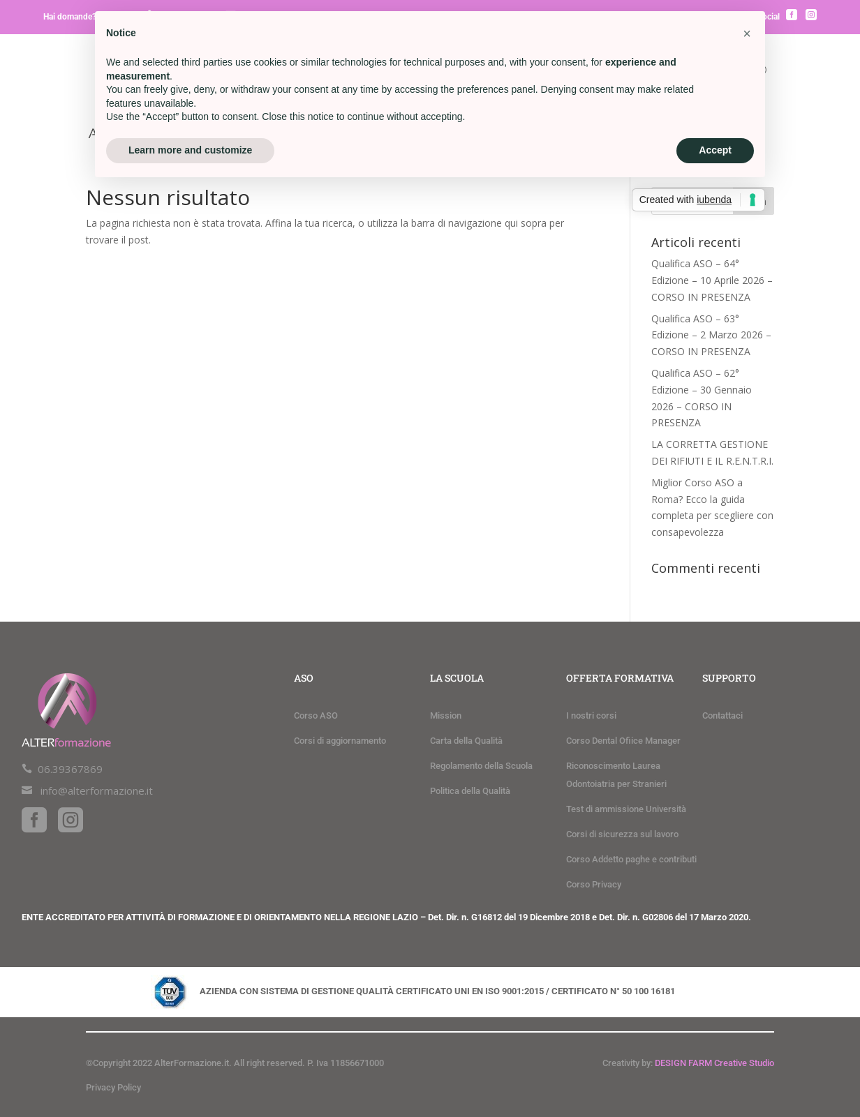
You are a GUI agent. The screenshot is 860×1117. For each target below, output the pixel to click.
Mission (445, 715)
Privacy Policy (113, 1087)
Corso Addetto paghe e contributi (631, 859)
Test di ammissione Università (626, 809)
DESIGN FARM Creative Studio (714, 1063)
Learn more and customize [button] (190, 150)
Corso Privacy (593, 884)
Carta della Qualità (466, 740)
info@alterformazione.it (96, 790)
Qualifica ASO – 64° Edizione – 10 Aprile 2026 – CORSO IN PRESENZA (712, 280)
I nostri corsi (591, 715)
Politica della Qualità (470, 791)
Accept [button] (715, 150)
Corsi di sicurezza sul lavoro (622, 834)
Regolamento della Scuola (481, 765)
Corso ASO (316, 715)
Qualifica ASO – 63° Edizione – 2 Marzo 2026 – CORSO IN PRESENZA (711, 335)
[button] (747, 33)
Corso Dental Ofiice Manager (623, 740)
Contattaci (722, 715)
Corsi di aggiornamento (340, 740)
